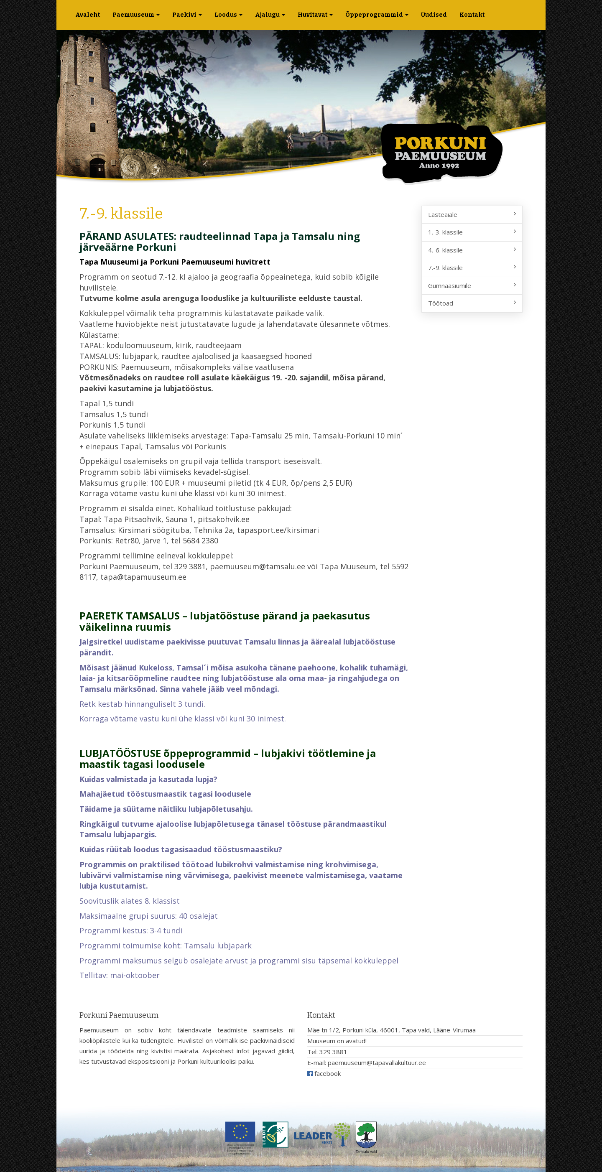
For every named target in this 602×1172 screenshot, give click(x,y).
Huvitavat (315, 14)
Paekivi (187, 14)
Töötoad (472, 303)
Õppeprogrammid (376, 14)
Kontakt (472, 14)
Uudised (434, 14)
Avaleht (87, 14)
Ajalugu (270, 14)
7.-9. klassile (472, 267)
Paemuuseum (136, 14)
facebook (324, 1073)
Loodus (228, 14)
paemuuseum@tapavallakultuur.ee (377, 1062)
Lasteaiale (472, 214)
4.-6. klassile (472, 250)
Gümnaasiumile (472, 285)
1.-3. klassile (472, 232)
